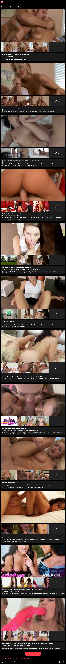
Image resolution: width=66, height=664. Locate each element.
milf (31, 378)
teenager (21, 646)
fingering (33, 271)
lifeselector (6, 271)
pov (21, 219)
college (8, 59)
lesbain (42, 324)
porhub (22, 593)
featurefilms (6, 593)
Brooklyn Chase (24, 269)
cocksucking (24, 485)
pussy (41, 58)
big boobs (15, 271)
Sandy (38, 269)
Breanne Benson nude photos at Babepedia (15, 658)
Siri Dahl (38, 376)
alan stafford (7, 484)
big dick (38, 432)
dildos (35, 646)
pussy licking (26, 271)
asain (53, 593)
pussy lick (56, 58)
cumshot (40, 163)
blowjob (31, 58)
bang (4, 378)
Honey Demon (25, 376)
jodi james (32, 376)
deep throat (47, 432)
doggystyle (20, 487)
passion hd (6, 163)
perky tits (50, 485)
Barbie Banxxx (7, 376)
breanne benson (8, 58)
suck (38, 58)
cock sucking (12, 433)
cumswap (59, 432)
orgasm (4, 594)
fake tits (33, 219)
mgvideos (34, 593)
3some (16, 217)
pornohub (28, 593)
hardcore (25, 58)
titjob (20, 271)
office (22, 324)
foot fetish (28, 324)
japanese (9, 594)
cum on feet (23, 272)
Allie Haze (6, 430)
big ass (20, 378)
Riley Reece (33, 269)
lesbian (57, 593)
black (56, 378)
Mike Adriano (34, 430)
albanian (16, 59)
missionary (13, 487)
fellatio (36, 111)
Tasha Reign (16, 215)
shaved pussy (5, 487)
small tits (41, 648)
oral (35, 58)
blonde (15, 58)
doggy (53, 163)
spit (30, 432)
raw (24, 165)
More (33, 654)
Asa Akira (6, 591)
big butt (8, 272)
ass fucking (43, 593)
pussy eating (47, 163)
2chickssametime (8, 217)
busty (45, 217)
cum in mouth (15, 165)
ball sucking (13, 648)
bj (19, 485)
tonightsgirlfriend (8, 539)
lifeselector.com (25, 326)
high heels (16, 219)
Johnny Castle (17, 162)
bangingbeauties (8, 646)
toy (42, 432)
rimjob (49, 593)
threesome (58, 217)
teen (33, 378)
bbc (59, 378)
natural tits (22, 59)
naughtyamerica (23, 217)
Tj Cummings (25, 484)
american (18, 326)
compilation (30, 272)
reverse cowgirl (6, 165)
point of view (58, 271)
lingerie (11, 219)
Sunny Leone (44, 376)
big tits (35, 217)
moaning (26, 487)
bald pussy (5, 541)
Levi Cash (16, 537)
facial (40, 111)
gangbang (5, 433)
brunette (14, 163)
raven (3, 219)
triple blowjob (5, 648)
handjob (35, 163)
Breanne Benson (8, 56)
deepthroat (38, 485)
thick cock (32, 485)
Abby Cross (6, 269)
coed (12, 59)
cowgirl (31, 487)
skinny (31, 594)
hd (11, 163)
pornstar (20, 58)
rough (16, 539)
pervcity (5, 432)
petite (58, 648)
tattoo (62, 58)
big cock (51, 58)
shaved (46, 58)
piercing (44, 485)
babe (20, 165)
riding (3, 272)
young (3, 59)
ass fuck (17, 593)
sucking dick (22, 433)
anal (46, 378)
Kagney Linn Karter (24, 430)
